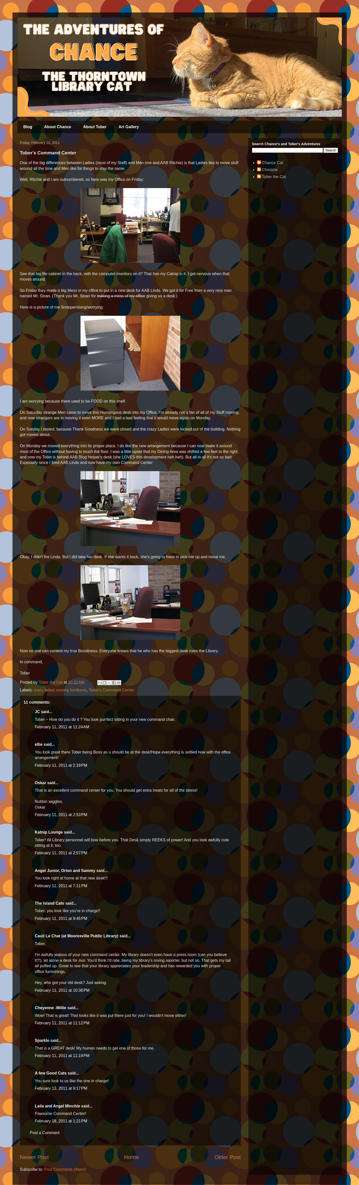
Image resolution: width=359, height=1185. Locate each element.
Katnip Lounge (49, 832)
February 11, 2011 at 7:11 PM (61, 886)
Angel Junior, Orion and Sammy (65, 870)
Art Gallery (128, 127)
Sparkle (42, 1040)
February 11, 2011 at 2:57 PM (61, 853)
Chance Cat (272, 163)
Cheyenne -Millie (50, 1008)
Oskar (40, 783)
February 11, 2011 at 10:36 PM (62, 990)
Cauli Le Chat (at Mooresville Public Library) (76, 936)
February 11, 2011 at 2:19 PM (61, 765)
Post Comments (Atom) (65, 1169)
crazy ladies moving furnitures (60, 690)
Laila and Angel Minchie (57, 1106)
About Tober (95, 127)
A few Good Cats (51, 1073)
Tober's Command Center (111, 690)
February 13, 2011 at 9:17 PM (61, 1088)
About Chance (57, 127)
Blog (27, 127)
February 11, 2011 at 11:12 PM (62, 1023)
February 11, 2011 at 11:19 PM (62, 1056)
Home (131, 1157)
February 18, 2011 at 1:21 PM (61, 1121)
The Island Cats (49, 903)
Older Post (227, 1157)
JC (37, 712)
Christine (270, 170)
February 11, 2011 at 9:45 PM (61, 918)
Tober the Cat (274, 177)
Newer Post (34, 1157)
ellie (39, 744)
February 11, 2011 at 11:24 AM (62, 727)
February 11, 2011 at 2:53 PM (61, 815)
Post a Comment (45, 1133)
